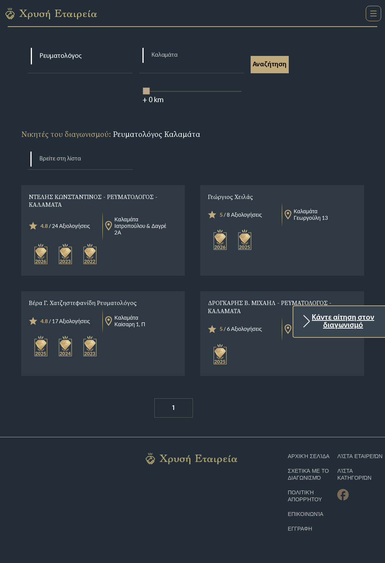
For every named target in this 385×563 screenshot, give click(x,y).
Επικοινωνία (305, 514)
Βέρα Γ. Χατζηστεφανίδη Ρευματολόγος (83, 302)
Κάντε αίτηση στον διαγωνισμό (343, 321)
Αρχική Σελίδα (309, 456)
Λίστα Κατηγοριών (354, 474)
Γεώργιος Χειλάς (230, 196)
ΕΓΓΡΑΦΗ (300, 529)
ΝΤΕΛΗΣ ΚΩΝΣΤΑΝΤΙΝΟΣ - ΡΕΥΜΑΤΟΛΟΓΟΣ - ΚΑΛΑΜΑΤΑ (93, 200)
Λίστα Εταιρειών (360, 456)
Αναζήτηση (270, 64)
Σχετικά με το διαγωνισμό (308, 474)
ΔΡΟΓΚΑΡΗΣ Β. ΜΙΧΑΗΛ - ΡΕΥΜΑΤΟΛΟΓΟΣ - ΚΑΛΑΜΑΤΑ (269, 306)
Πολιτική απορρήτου (305, 496)
